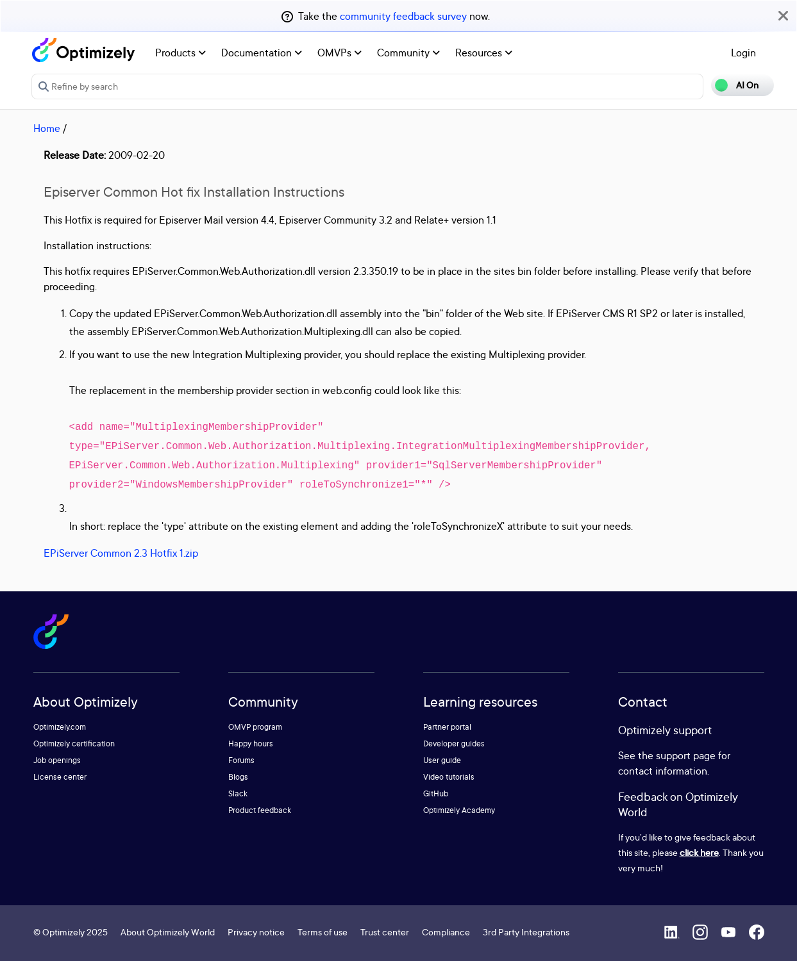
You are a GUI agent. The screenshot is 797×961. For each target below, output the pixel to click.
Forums (241, 760)
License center (60, 776)
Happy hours (250, 743)
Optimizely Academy (459, 810)
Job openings (57, 760)
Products (180, 52)
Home (46, 128)
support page (686, 755)
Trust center (384, 932)
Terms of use (323, 932)
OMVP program (255, 726)
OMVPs (339, 52)
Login (743, 52)
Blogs (238, 776)
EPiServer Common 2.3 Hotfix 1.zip (121, 553)
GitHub (435, 793)
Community (408, 52)
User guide (442, 760)
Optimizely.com (59, 726)
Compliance (446, 932)
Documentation (261, 52)
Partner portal (447, 726)
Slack (237, 793)
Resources (483, 52)
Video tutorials (448, 776)
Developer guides (454, 743)
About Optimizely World (168, 932)
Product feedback (259, 810)
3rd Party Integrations (526, 932)
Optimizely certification (74, 743)
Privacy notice (256, 932)
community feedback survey (403, 16)
